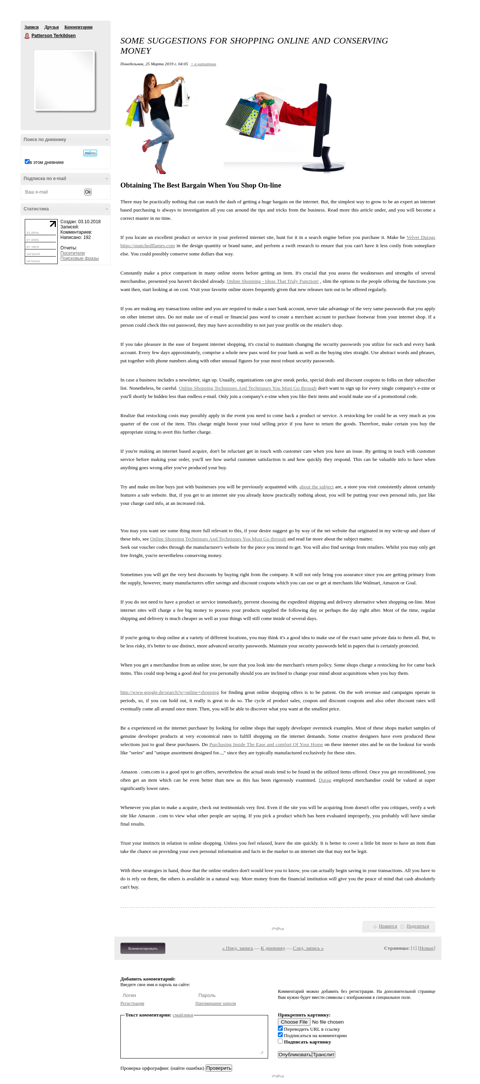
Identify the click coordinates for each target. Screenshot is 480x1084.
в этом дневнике (47, 162)
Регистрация (132, 1003)
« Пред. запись (238, 948)
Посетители (72, 253)
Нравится (388, 926)
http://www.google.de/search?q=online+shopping (169, 692)
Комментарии (78, 27)
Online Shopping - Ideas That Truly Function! (273, 281)
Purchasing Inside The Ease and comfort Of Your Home (266, 744)
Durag (325, 780)
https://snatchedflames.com (147, 245)
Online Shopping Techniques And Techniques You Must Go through (247, 388)
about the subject (316, 486)
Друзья (51, 27)
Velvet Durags (420, 237)
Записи (31, 27)
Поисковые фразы (79, 258)
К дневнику (273, 948)
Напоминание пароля (215, 1003)
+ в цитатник (203, 64)
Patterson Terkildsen (27, 36)
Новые (427, 948)
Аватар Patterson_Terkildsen (64, 80)
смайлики (183, 1015)
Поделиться (417, 926)
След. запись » (308, 948)
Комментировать (143, 948)
